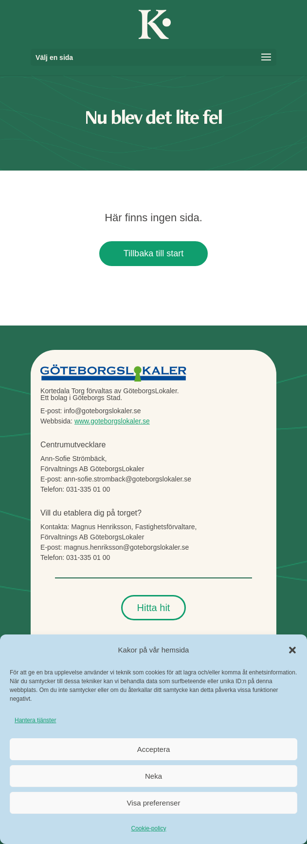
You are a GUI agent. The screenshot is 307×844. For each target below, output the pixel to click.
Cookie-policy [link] (148, 828)
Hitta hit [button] (153, 607)
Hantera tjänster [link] (35, 720)
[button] (292, 650)
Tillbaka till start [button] (153, 253)
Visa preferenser (154, 803)
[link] (155, 23)
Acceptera (153, 749)
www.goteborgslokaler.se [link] (112, 421)
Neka (153, 776)
